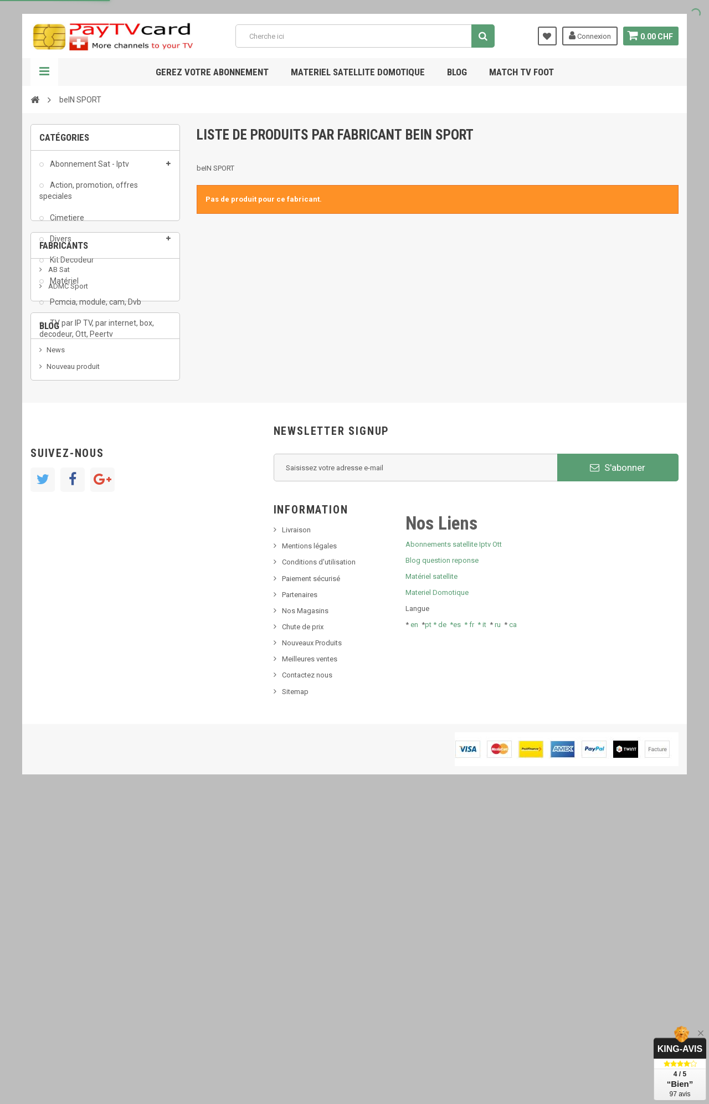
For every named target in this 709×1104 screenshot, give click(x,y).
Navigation (44, 72)
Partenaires (299, 896)
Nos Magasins (305, 912)
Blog (457, 72)
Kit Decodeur (71, 265)
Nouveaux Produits (312, 945)
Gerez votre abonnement (212, 72)
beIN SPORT (66, 480)
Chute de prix (302, 929)
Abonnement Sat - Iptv (88, 169)
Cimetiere (66, 223)
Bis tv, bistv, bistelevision (86, 627)
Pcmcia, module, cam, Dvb (94, 307)
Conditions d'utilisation (319, 864)
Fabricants (63, 383)
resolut (58, 660)
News (56, 576)
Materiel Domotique (437, 894)
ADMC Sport (67, 430)
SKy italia (61, 610)
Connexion (588, 35)
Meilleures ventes (309, 961)
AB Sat (58, 413)
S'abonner (617, 769)
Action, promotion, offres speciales (88, 196)
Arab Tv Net (66, 463)
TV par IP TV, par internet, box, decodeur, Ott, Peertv (96, 334)
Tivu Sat (59, 643)
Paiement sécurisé (311, 880)
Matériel (63, 286)
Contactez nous (307, 977)
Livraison (296, 832)
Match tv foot (521, 72)
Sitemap (295, 993)
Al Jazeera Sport (74, 447)
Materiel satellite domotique (358, 72)
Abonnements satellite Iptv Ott (453, 845)
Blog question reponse (442, 862)
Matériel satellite (431, 878)
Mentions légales (309, 848)
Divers (59, 244)
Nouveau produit (73, 593)
